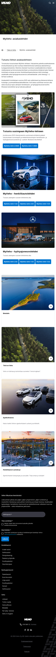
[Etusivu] (4, 50)
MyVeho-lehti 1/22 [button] (43, 262)
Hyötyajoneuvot (7, 570)
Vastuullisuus (6, 605)
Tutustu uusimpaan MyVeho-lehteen (23, 131)
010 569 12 (26, 624)
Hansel (4, 586)
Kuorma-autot (7, 577)
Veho (3, 595)
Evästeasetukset (27, 641)
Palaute (27, 652)
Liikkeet (5, 599)
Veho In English (7, 614)
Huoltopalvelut (7, 561)
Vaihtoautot (6, 552)
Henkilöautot (6, 545)
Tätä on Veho (11, 50)
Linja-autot (6, 580)
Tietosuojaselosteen (10, 534)
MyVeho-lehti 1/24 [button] (10, 204)
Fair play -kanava (8, 611)
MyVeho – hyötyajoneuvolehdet (20, 251)
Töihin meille (6, 602)
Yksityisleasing (7, 555)
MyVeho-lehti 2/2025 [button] (11, 146)
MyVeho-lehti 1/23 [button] (43, 204)
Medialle (5, 608)
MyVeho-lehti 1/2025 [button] (29, 146)
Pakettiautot (6, 574)
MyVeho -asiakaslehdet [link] (28, 50)
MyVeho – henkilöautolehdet (19, 193)
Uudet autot (6, 550)
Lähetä (5, 539)
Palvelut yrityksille (8, 558)
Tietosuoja (27, 646)
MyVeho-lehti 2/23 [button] (27, 204)
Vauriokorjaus (7, 564)
